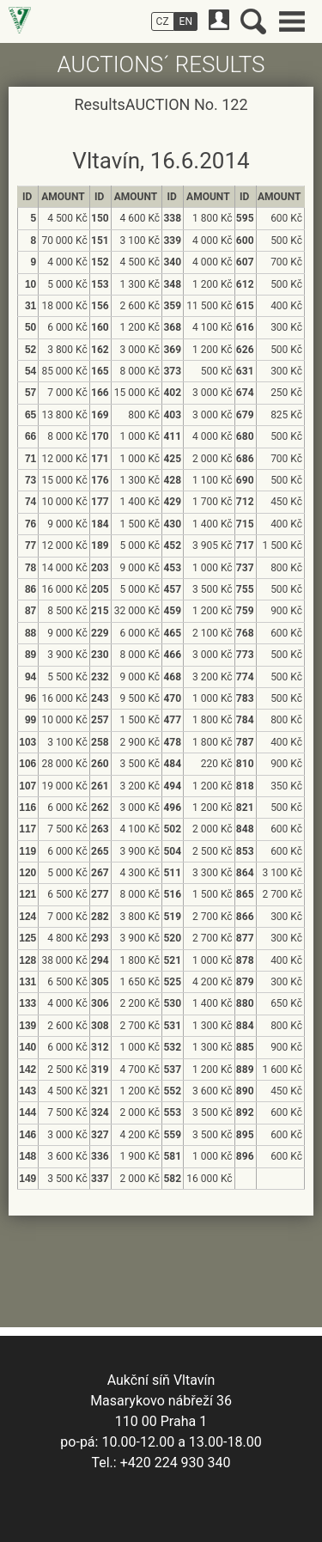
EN (185, 21)
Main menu (292, 21)
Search (253, 21)
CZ (162, 21)
